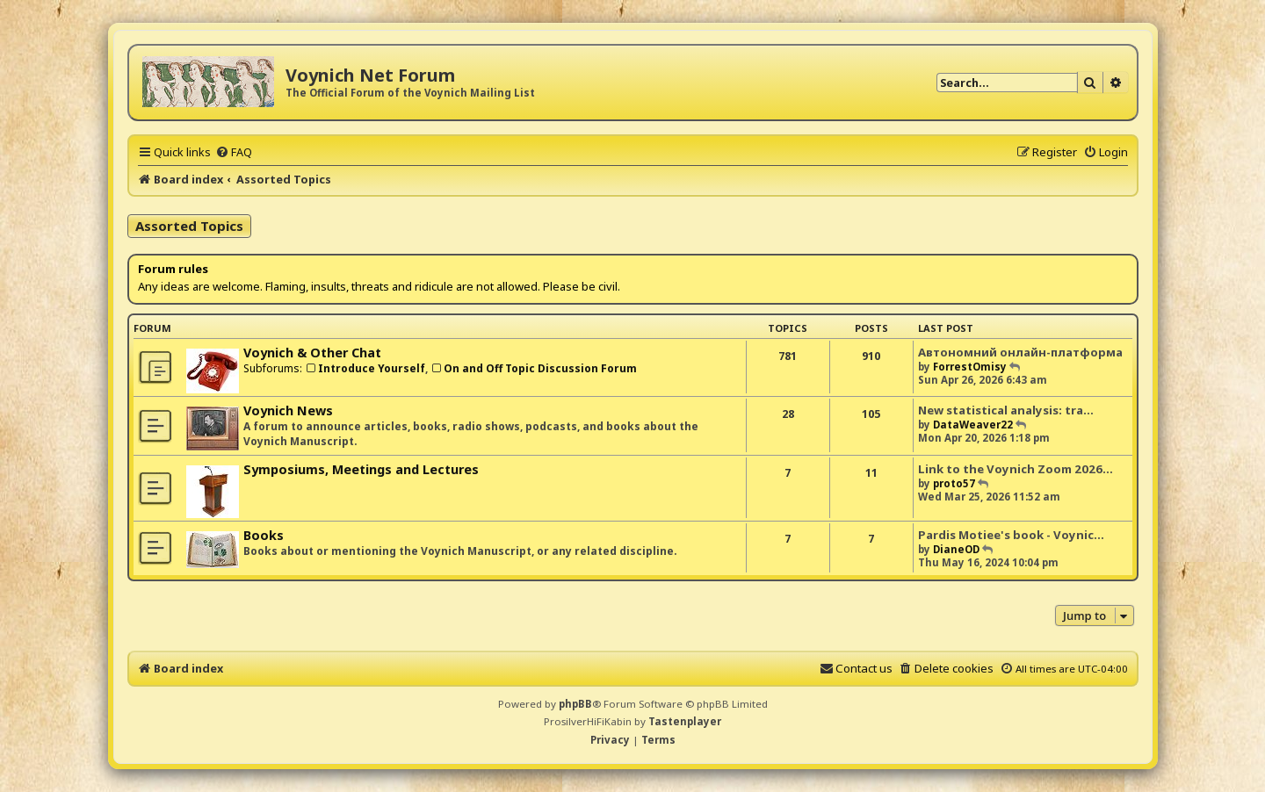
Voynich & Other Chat (312, 352)
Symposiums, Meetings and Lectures (361, 469)
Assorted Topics (189, 225)
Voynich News (288, 410)
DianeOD (956, 549)
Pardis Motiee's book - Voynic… (1011, 535)
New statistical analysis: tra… (1006, 410)
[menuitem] (233, 151)
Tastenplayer (684, 721)
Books (263, 535)
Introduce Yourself (365, 368)
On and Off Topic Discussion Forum (533, 368)
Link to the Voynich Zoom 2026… (1015, 469)
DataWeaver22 (973, 424)
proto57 (954, 483)
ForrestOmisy (970, 366)
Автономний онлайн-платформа (1020, 352)
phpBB (575, 703)
